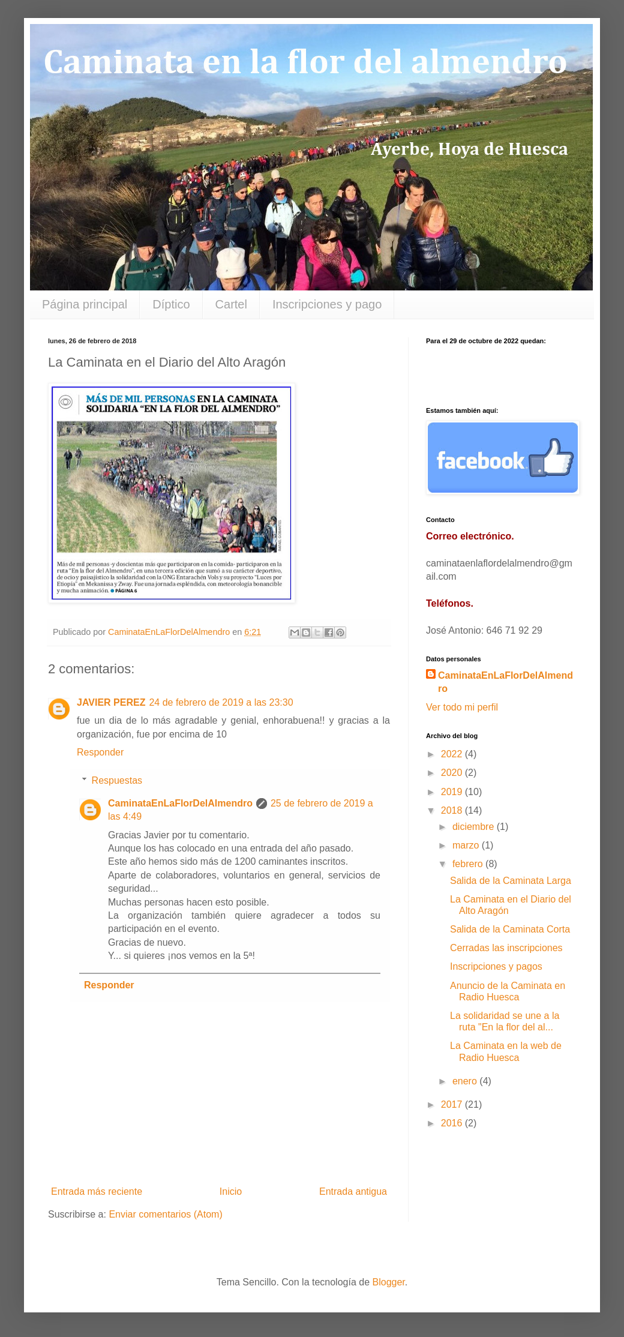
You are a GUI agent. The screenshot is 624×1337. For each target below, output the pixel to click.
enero (465, 1081)
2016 (453, 1123)
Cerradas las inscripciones (506, 948)
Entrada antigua (353, 1191)
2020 (453, 773)
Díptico (171, 304)
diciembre (474, 827)
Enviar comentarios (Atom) (165, 1214)
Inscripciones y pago (327, 304)
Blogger (389, 1282)
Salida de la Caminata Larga (510, 881)
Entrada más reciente (96, 1191)
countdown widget (501, 370)
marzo (467, 845)
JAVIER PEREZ (111, 702)
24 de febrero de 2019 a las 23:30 (221, 702)
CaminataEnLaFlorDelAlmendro (180, 803)
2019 (453, 792)
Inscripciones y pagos (496, 966)
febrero (468, 864)
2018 (453, 810)
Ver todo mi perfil (462, 707)
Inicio (231, 1191)
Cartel (231, 304)
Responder (100, 752)
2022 (453, 754)
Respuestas (117, 780)
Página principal (84, 304)
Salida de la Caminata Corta (510, 929)
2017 (453, 1104)
